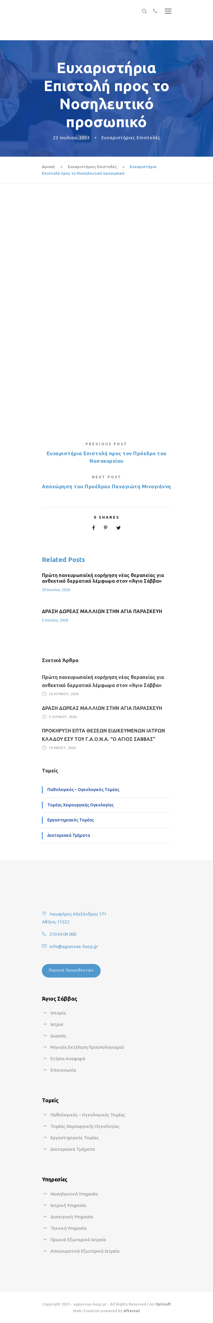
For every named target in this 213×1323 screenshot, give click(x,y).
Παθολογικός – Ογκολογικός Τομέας (83, 789)
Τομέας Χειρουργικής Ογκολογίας (80, 805)
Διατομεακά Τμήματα (68, 835)
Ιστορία (58, 1012)
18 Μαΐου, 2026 (62, 748)
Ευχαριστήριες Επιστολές (130, 137)
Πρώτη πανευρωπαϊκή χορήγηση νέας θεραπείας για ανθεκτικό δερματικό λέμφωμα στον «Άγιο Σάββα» (103, 578)
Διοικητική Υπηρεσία (71, 1216)
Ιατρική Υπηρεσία (68, 1205)
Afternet (132, 1311)
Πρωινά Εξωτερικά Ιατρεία (78, 1239)
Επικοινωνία (63, 1070)
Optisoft (163, 1304)
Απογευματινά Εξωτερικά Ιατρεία (85, 1251)
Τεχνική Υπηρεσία (68, 1228)
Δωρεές (58, 1035)
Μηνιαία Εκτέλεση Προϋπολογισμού (87, 1047)
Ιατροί (56, 1024)
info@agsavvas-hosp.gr (73, 946)
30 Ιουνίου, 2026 (56, 590)
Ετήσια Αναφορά (67, 1058)
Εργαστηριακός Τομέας (70, 820)
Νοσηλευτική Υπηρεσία (74, 1193)
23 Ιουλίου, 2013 (71, 137)
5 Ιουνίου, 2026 (55, 620)
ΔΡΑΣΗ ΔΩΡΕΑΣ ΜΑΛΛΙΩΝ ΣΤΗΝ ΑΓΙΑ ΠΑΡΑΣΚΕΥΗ (102, 611)
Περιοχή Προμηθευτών (71, 970)
